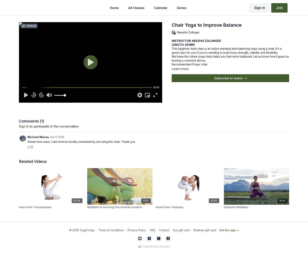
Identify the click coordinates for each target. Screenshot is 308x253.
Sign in (259, 8)
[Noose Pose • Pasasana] (188, 207)
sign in (24, 126)
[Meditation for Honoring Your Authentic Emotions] (119, 207)
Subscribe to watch (231, 78)
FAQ (152, 230)
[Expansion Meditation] (256, 207)
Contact (164, 230)
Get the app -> (229, 230)
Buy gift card (181, 230)
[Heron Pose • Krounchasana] (51, 207)
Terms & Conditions (111, 230)
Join (279, 8)
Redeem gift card (204, 230)
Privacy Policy (137, 230)
